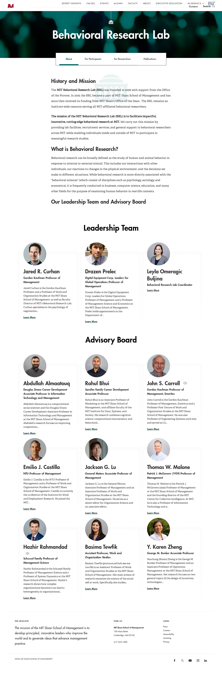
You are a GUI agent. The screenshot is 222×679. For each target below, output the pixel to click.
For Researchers (122, 65)
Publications (150, 65)
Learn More (29, 324)
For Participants (93, 65)
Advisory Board (111, 347)
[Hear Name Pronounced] (184, 389)
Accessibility (168, 641)
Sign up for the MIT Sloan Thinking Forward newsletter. (117, 12)
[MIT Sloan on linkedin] (205, 669)
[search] (209, 12)
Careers (166, 637)
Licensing (167, 644)
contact (193, 12)
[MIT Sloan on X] (182, 668)
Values (90, 3)
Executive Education (169, 3)
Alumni (118, 3)
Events (104, 3)
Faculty (133, 3)
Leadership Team (111, 235)
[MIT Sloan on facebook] (175, 669)
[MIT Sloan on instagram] (197, 669)
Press (165, 633)
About (147, 3)
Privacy (166, 648)
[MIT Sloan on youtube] (189, 669)
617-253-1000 (120, 648)
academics (194, 3)
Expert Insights (71, 3)
